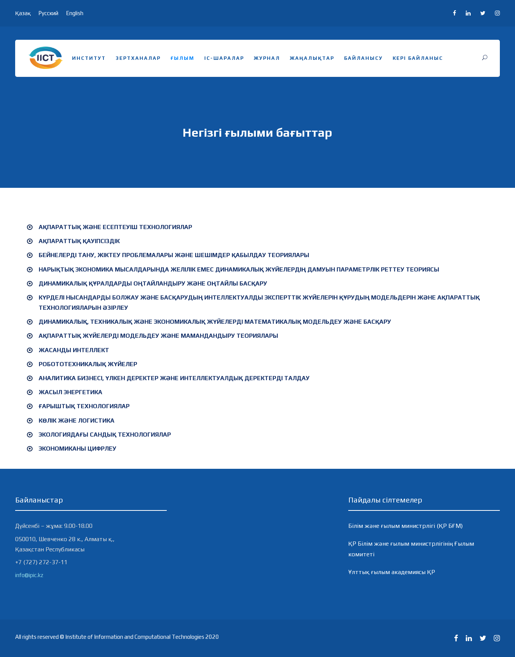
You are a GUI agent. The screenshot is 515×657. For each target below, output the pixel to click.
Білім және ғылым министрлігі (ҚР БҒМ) (405, 525)
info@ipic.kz (29, 575)
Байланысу (363, 58)
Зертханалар (138, 58)
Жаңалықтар (312, 58)
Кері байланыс (418, 58)
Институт (89, 58)
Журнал (267, 58)
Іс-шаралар (224, 58)
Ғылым (182, 58)
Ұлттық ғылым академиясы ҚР (391, 572)
